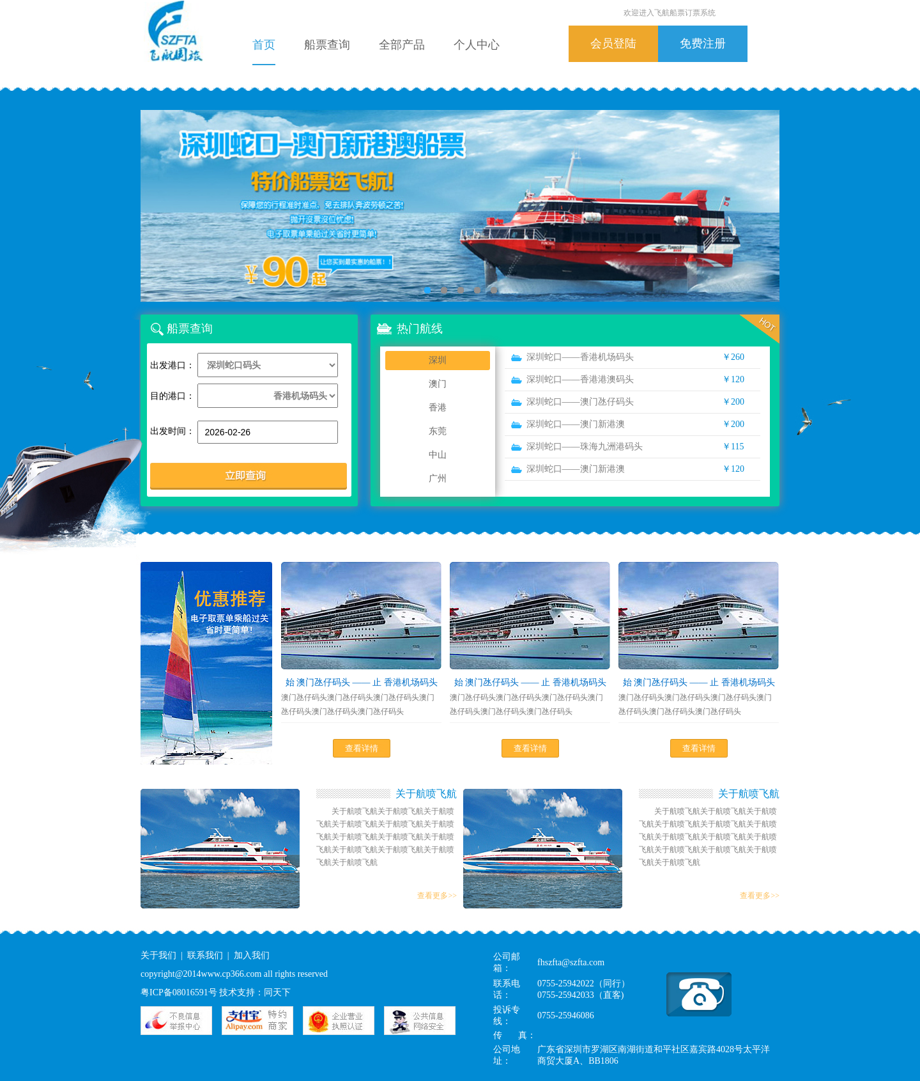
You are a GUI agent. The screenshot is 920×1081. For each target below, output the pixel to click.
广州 (438, 478)
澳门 (438, 384)
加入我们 (252, 955)
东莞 (438, 431)
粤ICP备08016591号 (179, 992)
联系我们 (205, 955)
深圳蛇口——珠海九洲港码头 (584, 446)
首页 (263, 44)
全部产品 (402, 44)
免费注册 (703, 43)
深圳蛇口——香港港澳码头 (580, 379)
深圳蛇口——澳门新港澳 (575, 424)
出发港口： (172, 365)
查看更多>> (437, 895)
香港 (438, 407)
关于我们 (158, 955)
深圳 (438, 360)
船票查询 (327, 44)
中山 (438, 455)
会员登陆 (613, 43)
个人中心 (477, 44)
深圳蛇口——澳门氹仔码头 (580, 402)
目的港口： (172, 396)
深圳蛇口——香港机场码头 (580, 357)
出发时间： (172, 431)
